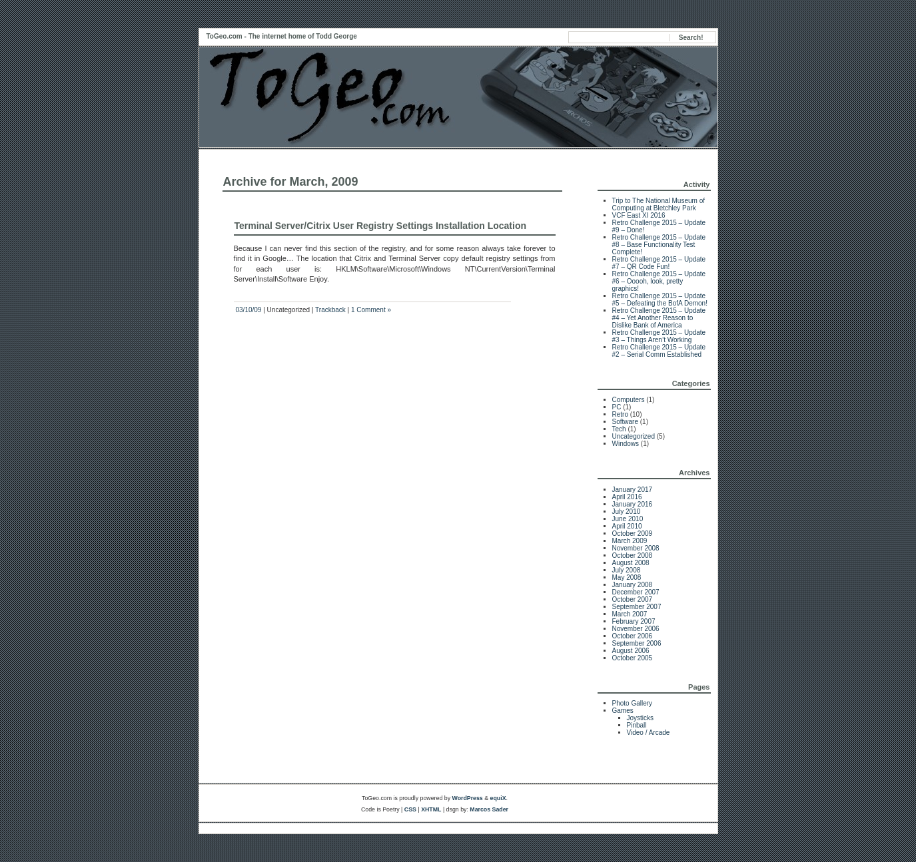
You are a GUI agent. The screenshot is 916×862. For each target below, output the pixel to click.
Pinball (637, 725)
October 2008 (632, 555)
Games (623, 710)
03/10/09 (249, 310)
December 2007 (636, 592)
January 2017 (632, 489)
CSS (410, 809)
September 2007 (637, 606)
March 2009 (630, 540)
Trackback (330, 310)
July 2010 (626, 511)
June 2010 (628, 519)
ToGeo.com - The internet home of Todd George (282, 36)
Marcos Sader (489, 809)
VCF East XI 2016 (639, 215)
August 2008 (631, 562)
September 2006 (637, 643)
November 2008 (636, 548)
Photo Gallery (632, 703)
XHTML (431, 809)
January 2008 (632, 584)
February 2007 (634, 621)
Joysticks (640, 718)
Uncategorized (633, 436)
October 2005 (632, 658)
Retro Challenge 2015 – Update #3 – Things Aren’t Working (659, 336)
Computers (628, 399)
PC (617, 407)
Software (625, 421)
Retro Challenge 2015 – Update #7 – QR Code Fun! (659, 263)
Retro (620, 414)
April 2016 (627, 497)
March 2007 (630, 614)
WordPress (467, 798)
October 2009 (632, 533)
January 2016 (632, 504)
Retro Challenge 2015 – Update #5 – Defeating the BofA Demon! (659, 299)
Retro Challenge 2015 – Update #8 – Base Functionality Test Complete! (659, 245)
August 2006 (631, 650)
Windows (626, 443)
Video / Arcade (648, 732)
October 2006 (632, 636)
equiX (498, 798)
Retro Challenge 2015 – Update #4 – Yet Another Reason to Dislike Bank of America (659, 318)
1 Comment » (371, 310)
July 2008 (626, 570)
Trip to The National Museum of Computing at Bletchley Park (658, 204)
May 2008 (627, 577)
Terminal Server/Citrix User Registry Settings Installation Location (380, 225)
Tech (619, 429)
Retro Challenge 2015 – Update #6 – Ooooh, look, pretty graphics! (659, 281)
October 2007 (632, 599)
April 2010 (627, 526)
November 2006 (636, 628)
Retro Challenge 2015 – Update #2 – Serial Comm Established (659, 350)
